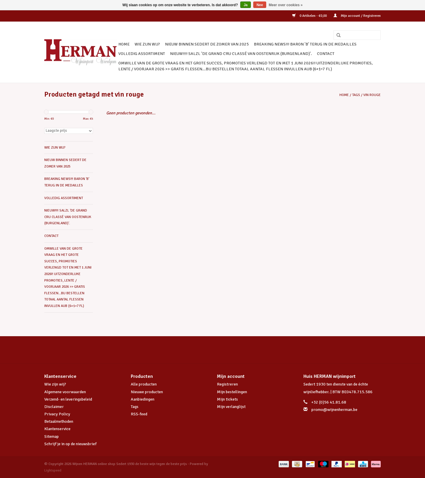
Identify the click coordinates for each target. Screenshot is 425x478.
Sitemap (51, 436)
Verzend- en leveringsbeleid (68, 399)
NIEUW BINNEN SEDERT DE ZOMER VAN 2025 (207, 44)
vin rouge (372, 95)
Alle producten (144, 384)
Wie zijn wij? (55, 384)
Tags (356, 95)
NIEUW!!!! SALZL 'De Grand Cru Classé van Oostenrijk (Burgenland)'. (241, 53)
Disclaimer (54, 406)
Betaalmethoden (58, 421)
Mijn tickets (227, 399)
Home (124, 44)
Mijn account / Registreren (357, 16)
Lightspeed (52, 470)
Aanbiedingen (142, 399)
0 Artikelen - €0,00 (310, 16)
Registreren (227, 384)
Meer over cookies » (286, 5)
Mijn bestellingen (232, 391)
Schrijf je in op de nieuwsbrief (70, 443)
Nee (259, 5)
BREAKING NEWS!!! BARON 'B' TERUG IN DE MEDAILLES (305, 44)
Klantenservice (57, 428)
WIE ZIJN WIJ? (147, 44)
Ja (245, 5)
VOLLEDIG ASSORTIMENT (141, 53)
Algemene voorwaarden (65, 391)
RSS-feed (139, 414)
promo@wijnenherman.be (334, 409)
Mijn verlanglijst (231, 406)
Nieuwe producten (147, 391)
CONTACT (325, 53)
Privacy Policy (57, 414)
